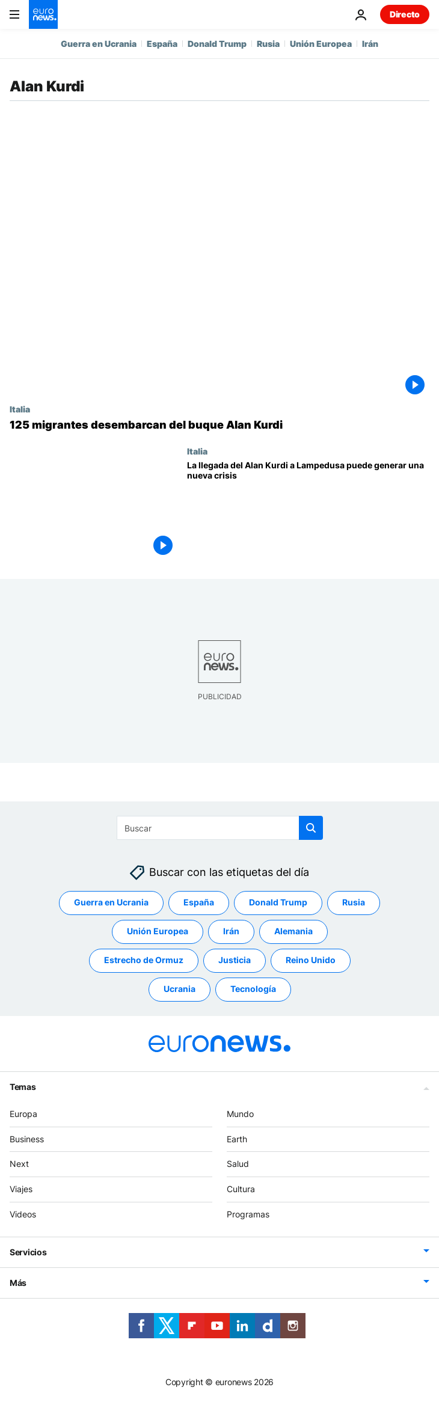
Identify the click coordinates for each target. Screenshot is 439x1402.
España (162, 43)
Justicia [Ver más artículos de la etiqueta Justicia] (234, 960)
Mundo (240, 1114)
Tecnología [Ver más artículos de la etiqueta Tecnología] (253, 989)
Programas (248, 1214)
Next (19, 1164)
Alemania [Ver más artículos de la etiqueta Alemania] (293, 931)
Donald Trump (217, 43)
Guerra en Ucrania (99, 43)
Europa (23, 1114)
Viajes (21, 1189)
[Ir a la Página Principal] (43, 14)
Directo (405, 14)
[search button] (311, 828)
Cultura (241, 1189)
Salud (238, 1164)
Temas (23, 1087)
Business (27, 1139)
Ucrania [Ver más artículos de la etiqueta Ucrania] (179, 989)
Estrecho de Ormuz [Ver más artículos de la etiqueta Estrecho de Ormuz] (143, 960)
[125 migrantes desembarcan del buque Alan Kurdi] (219, 425)
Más (18, 1283)
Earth (237, 1139)
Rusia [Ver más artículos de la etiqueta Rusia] (353, 902)
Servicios (28, 1252)
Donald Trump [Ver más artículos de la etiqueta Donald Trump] (278, 902)
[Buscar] (220, 828)
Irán (370, 43)
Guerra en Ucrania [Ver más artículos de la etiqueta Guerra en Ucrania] (111, 902)
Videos (23, 1214)
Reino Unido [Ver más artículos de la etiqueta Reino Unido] (311, 960)
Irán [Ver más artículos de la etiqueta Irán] (231, 931)
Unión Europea (321, 43)
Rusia (268, 43)
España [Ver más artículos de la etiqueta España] (198, 902)
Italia (20, 409)
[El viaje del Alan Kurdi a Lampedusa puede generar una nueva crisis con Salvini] (308, 510)
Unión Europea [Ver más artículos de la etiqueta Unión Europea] (157, 931)
